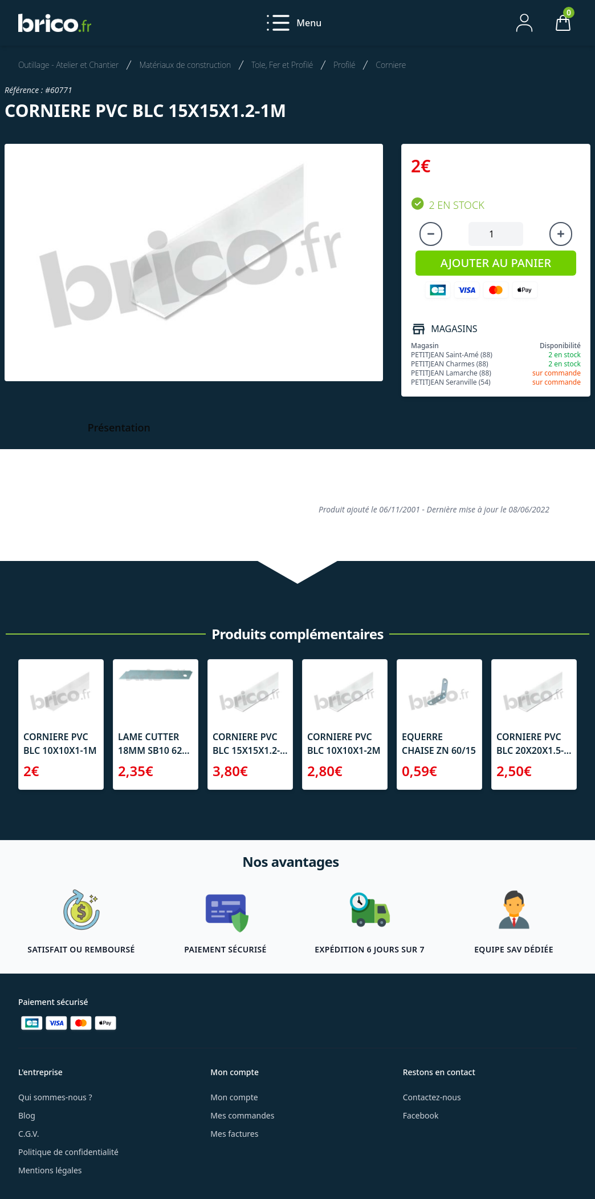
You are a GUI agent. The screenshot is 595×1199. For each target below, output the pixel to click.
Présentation (119, 427)
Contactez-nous (432, 1097)
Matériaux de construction (185, 64)
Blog (26, 1115)
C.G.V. (28, 1133)
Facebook (421, 1115)
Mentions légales (50, 1170)
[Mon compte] (524, 23)
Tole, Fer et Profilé (282, 64)
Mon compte (234, 1097)
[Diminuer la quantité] (430, 234)
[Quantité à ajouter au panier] (495, 234)
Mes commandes (242, 1115)
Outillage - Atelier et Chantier (68, 64)
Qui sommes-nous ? (55, 1097)
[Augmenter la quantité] (560, 234)
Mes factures (234, 1133)
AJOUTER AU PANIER (496, 263)
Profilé (344, 64)
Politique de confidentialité (68, 1151)
